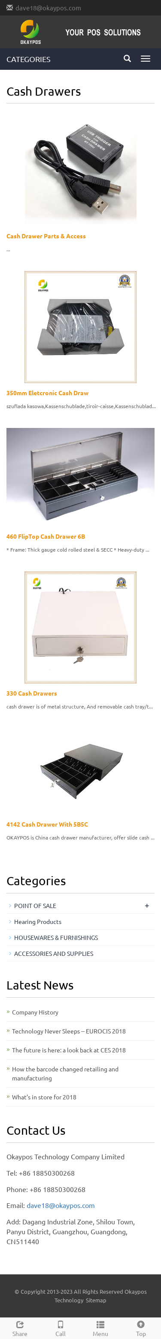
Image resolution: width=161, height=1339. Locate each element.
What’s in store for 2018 (44, 1097)
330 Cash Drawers (31, 693)
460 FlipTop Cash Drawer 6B (45, 536)
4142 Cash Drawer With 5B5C (47, 824)
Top (141, 1327)
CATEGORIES (28, 58)
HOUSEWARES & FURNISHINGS (56, 937)
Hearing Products (37, 921)
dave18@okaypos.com (48, 7)
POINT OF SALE (35, 905)
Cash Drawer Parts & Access (46, 236)
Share (20, 1327)
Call (60, 1327)
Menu (101, 1327)
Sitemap (96, 1300)
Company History (35, 1012)
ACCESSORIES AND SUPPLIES (53, 953)
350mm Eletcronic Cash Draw (47, 392)
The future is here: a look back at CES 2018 (69, 1050)
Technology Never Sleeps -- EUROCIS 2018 (69, 1031)
